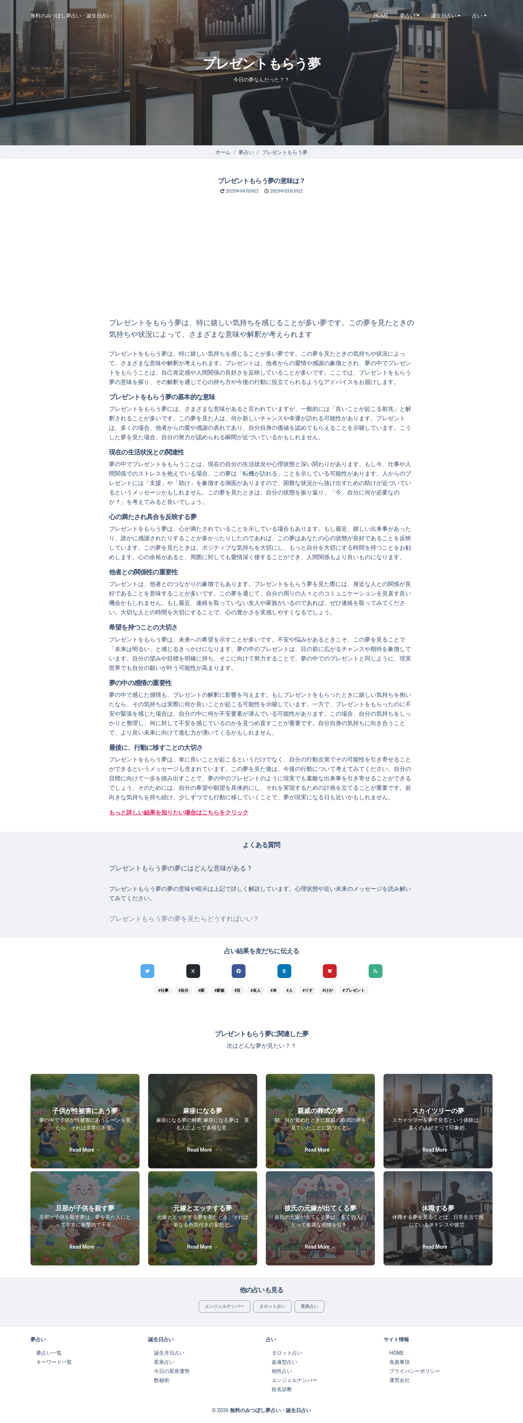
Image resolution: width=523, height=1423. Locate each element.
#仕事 (163, 990)
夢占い (246, 152)
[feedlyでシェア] (375, 971)
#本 (273, 990)
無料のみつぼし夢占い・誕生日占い (71, 16)
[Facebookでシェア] (239, 971)
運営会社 (399, 1380)
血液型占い (284, 1362)
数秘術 (161, 1380)
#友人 (255, 990)
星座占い (309, 1306)
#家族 (219, 990)
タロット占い (272, 1306)
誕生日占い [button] (444, 16)
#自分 (183, 990)
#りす (308, 990)
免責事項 (399, 1362)
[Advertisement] (261, 262)
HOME (381, 16)
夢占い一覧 (49, 1353)
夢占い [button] (407, 16)
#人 (290, 990)
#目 (237, 990)
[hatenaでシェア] (284, 971)
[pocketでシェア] (330, 971)
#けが (328, 990)
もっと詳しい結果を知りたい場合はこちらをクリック (178, 812)
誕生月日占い (169, 1353)
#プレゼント (353, 990)
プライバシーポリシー (414, 1371)
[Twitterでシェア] (147, 971)
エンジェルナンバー (224, 1306)
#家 (201, 990)
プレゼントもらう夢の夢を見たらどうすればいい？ (184, 918)
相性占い (282, 1371)
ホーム (223, 152)
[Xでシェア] (193, 971)
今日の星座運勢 (172, 1371)
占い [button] (477, 16)
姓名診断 (282, 1389)
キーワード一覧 (54, 1362)
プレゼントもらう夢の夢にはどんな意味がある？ (181, 868)
